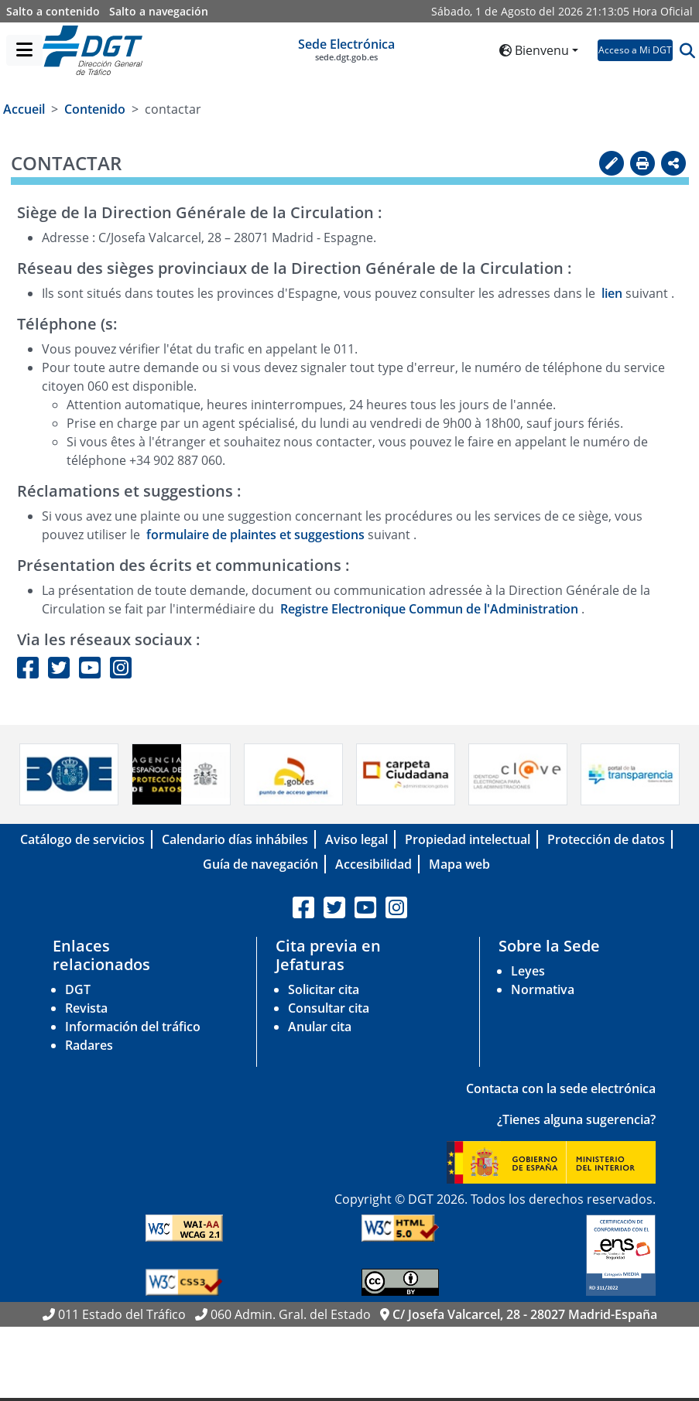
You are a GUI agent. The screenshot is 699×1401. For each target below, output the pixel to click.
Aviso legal (356, 839)
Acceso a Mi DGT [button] (635, 49)
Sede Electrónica (346, 49)
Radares (89, 1045)
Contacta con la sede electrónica (561, 1088)
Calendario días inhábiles (235, 839)
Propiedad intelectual (467, 839)
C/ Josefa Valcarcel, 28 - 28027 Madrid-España (524, 1314)
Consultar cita (328, 1008)
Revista (86, 1008)
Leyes (528, 970)
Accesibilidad (373, 864)
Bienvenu (534, 50)
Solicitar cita (323, 989)
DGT (78, 989)
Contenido (94, 109)
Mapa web (459, 864)
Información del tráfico (132, 1026)
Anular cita (319, 1026)
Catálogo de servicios (82, 839)
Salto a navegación (158, 11)
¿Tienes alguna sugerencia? (576, 1119)
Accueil (24, 109)
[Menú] (24, 50)
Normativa (542, 989)
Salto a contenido (53, 11)
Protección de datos (606, 839)
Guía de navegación (260, 864)
